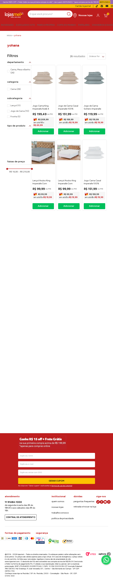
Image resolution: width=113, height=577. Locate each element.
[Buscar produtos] (70, 14)
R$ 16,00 (13, 172)
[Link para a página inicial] (9, 35)
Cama (15, 89)
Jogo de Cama (19, 111)
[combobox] (50, 14)
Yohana (17, 35)
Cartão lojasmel (83, 6)
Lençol (15, 105)
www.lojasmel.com (12, 561)
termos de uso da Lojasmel (62, 486)
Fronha (15, 116)
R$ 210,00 (24, 172)
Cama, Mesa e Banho (20, 71)
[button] (19, 62)
